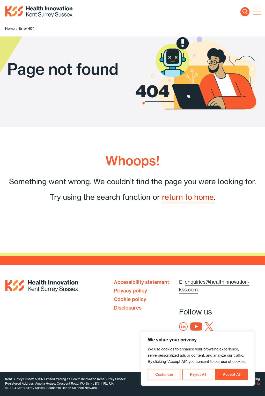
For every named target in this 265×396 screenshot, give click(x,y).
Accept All (231, 374)
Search (244, 11)
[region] (198, 358)
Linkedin (183, 326)
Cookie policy (130, 299)
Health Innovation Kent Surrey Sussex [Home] (38, 11)
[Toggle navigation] (256, 11)
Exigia (255, 383)
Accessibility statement (141, 282)
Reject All (198, 374)
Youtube (196, 326)
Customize (164, 374)
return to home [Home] (188, 197)
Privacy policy (130, 291)
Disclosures (128, 308)
